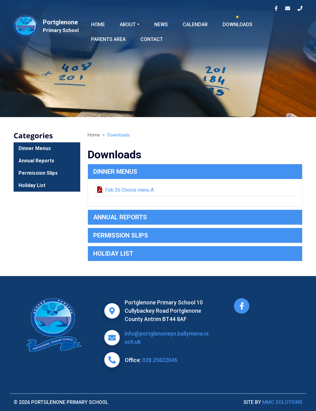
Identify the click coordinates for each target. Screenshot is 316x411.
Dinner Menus (115, 171)
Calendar (195, 24)
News (161, 24)
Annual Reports (120, 217)
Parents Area (108, 39)
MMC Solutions (282, 402)
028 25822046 (159, 360)
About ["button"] (128, 24)
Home (98, 24)
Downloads (237, 24)
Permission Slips (120, 235)
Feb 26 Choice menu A (125, 190)
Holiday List (113, 253)
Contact (151, 39)
